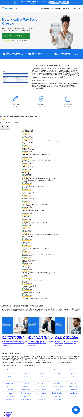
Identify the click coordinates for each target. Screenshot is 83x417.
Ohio (57, 390)
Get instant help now (58, 2)
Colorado (10, 373)
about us (9, 412)
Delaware (41, 373)
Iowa (73, 376)
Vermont (57, 396)
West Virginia (26, 399)
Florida (57, 373)
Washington (10, 399)
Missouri (73, 383)
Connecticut (26, 373)
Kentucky (26, 380)
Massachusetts (10, 383)
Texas (26, 396)
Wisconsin (41, 399)
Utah (41, 396)
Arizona (41, 370)
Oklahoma (73, 390)
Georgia (73, 373)
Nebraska (26, 386)
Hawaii (10, 376)
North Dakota (41, 390)
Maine (57, 380)
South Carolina (57, 393)
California (73, 370)
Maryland (73, 380)
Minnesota (41, 383)
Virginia (73, 396)
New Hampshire (57, 386)
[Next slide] (7, 127)
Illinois (41, 376)
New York (10, 390)
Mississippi (57, 383)
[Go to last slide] (2, 127)
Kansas (10, 380)
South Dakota (73, 393)
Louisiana (41, 380)
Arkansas (57, 370)
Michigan (26, 383)
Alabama (10, 370)
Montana (10, 386)
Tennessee (10, 396)
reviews (66, 8)
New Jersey (73, 386)
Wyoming (57, 399)
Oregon (10, 393)
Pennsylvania (26, 393)
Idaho (26, 376)
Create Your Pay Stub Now (14, 36)
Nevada (41, 386)
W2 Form (55, 8)
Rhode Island (41, 393)
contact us (76, 8)
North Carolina (26, 390)
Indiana (57, 376)
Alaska (26, 370)
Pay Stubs (44, 8)
